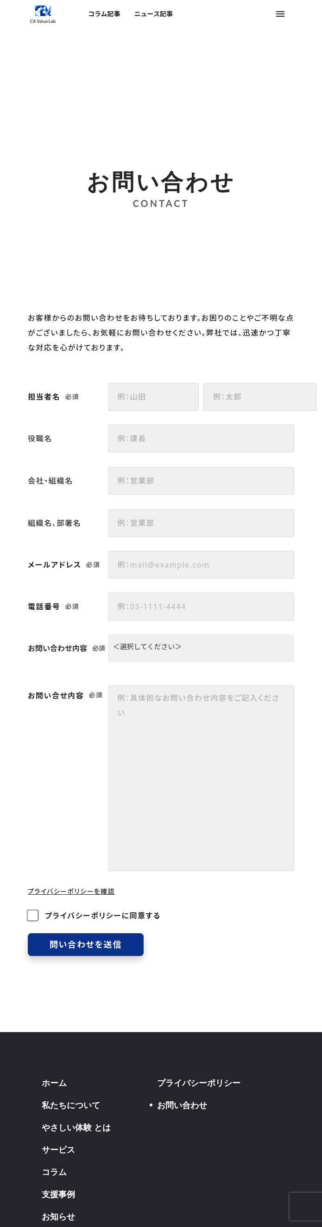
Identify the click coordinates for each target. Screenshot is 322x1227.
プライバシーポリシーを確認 (71, 891)
